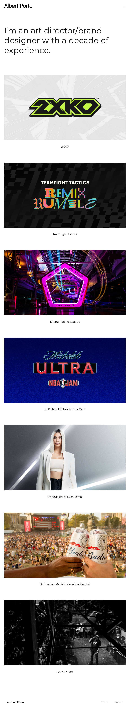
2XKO (65, 146)
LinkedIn (118, 702)
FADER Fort (65, 672)
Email (105, 702)
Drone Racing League (65, 321)
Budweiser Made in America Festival (65, 584)
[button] (124, 6)
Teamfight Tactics (65, 234)
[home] (63, 6)
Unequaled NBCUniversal (65, 496)
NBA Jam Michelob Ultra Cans (65, 409)
